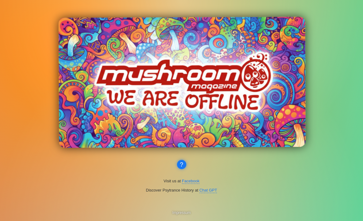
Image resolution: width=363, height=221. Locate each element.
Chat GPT (208, 190)
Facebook (190, 181)
